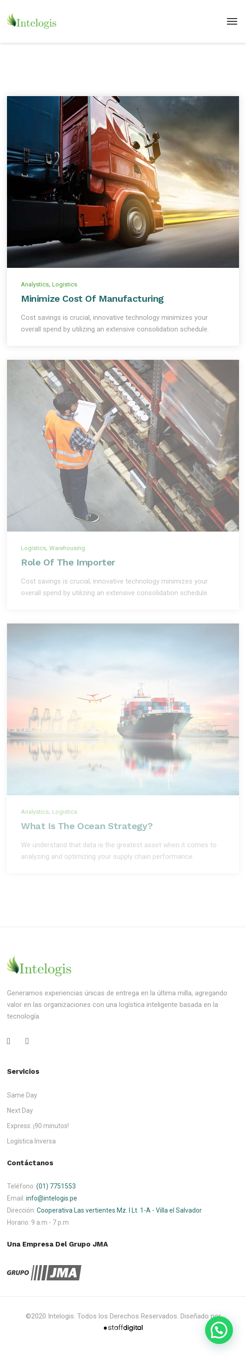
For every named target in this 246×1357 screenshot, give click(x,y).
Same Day (22, 1095)
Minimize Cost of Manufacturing (92, 298)
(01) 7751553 (56, 1186)
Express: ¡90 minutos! (38, 1126)
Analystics (35, 284)
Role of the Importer (68, 562)
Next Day (20, 1110)
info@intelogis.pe (51, 1198)
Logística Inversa (31, 1141)
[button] (219, 1330)
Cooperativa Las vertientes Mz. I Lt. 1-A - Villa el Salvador (119, 1210)
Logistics (64, 284)
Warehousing (67, 548)
